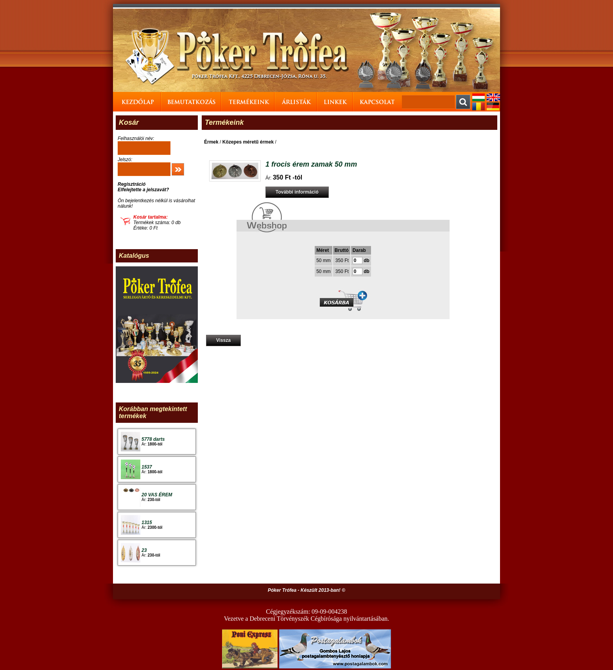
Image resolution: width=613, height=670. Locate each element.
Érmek (211, 142)
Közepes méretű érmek (248, 142)
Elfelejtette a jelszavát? (143, 189)
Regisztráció (131, 184)
